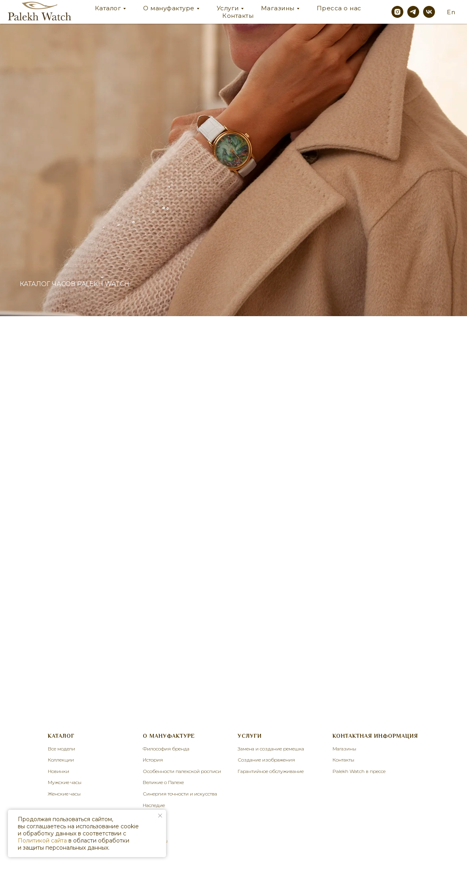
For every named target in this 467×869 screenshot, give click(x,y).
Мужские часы (64, 782)
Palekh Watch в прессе (359, 771)
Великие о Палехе (163, 782)
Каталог (108, 8)
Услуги (228, 8)
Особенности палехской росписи (182, 771)
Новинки (58, 771)
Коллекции (61, 760)
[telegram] (413, 12)
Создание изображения (266, 760)
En (451, 12)
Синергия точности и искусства (180, 794)
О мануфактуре (169, 8)
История (153, 760)
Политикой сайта (42, 840)
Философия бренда (166, 749)
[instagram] (397, 12)
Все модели (61, 749)
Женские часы (64, 794)
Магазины (278, 8)
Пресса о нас (339, 8)
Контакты (237, 15)
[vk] (429, 12)
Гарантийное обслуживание (271, 771)
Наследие (154, 805)
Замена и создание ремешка (271, 749)
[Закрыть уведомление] (160, 816)
